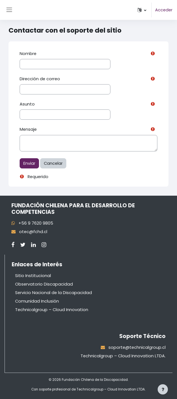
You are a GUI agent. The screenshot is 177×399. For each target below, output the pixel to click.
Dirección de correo (40, 79)
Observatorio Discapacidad (44, 284)
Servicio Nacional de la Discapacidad (53, 292)
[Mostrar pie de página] (163, 389)
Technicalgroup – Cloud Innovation (51, 310)
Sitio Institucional (33, 275)
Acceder (163, 10)
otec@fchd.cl (33, 232)
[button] (141, 10)
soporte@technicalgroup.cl (137, 347)
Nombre (28, 53)
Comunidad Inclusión (37, 301)
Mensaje (28, 129)
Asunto (27, 104)
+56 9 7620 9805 (35, 223)
